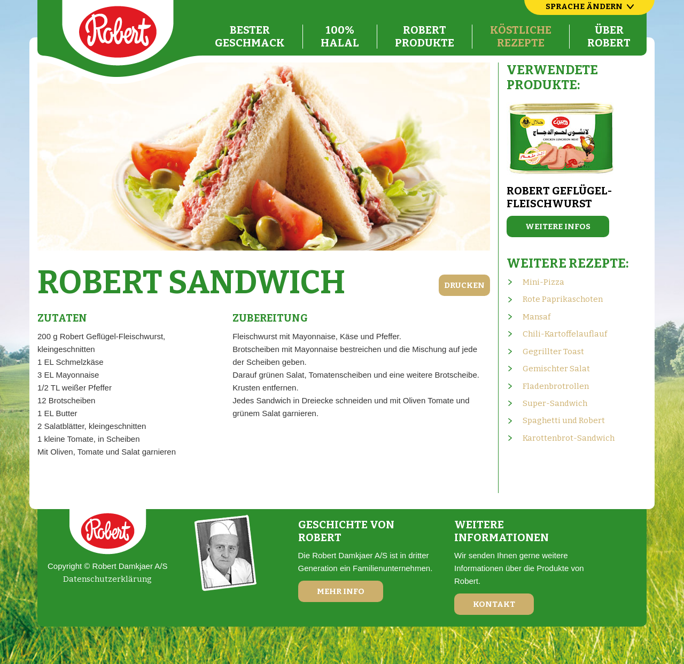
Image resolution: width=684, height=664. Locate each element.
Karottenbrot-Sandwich (569, 438)
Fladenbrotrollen (556, 386)
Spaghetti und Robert (564, 420)
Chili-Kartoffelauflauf (565, 334)
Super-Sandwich (555, 403)
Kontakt (494, 604)
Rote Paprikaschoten (563, 299)
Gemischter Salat (556, 368)
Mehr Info (340, 591)
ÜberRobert (609, 36)
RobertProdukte (424, 36)
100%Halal (340, 36)
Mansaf (536, 317)
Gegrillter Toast (553, 351)
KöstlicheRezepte (520, 36)
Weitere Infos (557, 226)
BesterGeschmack (250, 36)
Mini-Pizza (543, 282)
